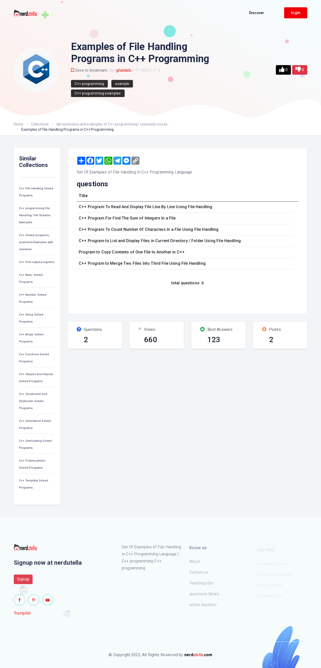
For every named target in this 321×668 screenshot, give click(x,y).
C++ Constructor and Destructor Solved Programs (33, 401)
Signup (23, 582)
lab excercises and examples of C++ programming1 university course (112, 124)
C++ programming (89, 84)
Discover (256, 13)
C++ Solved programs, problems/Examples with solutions (36, 242)
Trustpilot (22, 615)
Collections (40, 124)
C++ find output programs (36, 262)
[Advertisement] (165, 298)
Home (19, 124)
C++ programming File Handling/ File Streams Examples (34, 215)
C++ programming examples (98, 93)
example (122, 84)
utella (198, 654)
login (295, 12)
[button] (283, 70)
